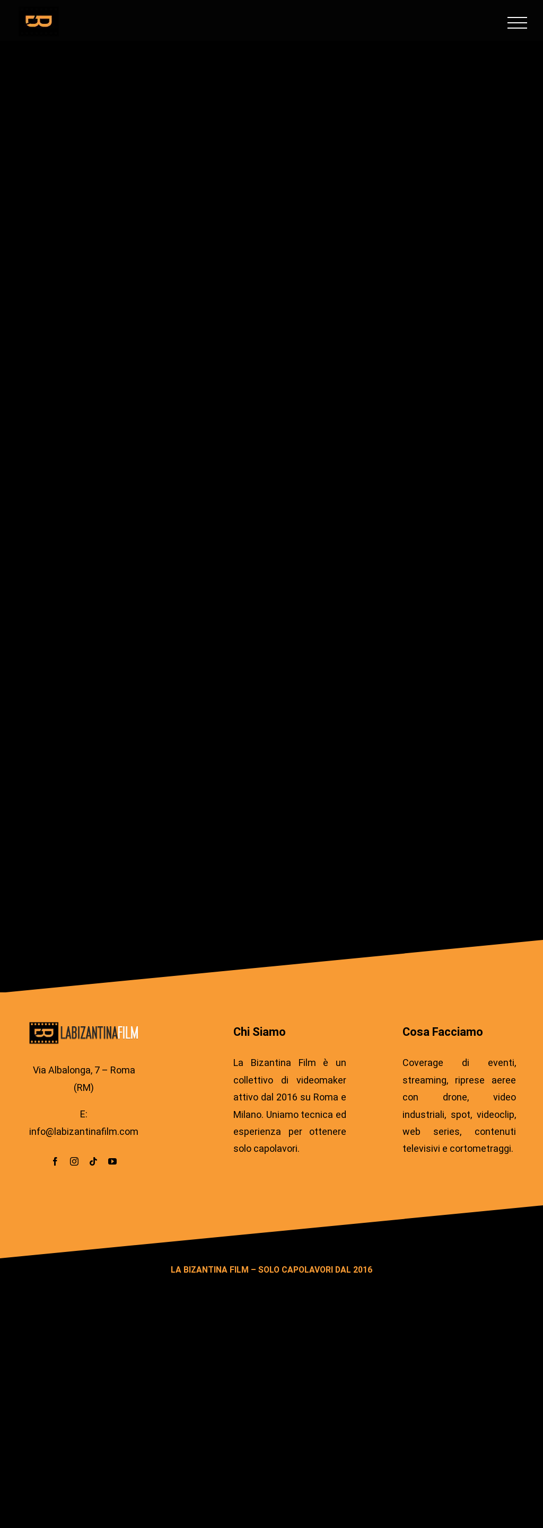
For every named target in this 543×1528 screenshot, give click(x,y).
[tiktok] (93, 1161)
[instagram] (74, 1161)
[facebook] (55, 1161)
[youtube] (112, 1161)
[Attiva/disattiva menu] (517, 23)
